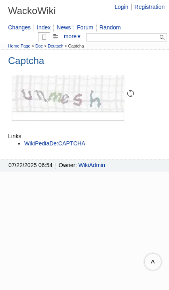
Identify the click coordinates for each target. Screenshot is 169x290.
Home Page (19, 46)
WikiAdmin (91, 165)
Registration (150, 7)
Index (44, 27)
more (73, 36)
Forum (85, 27)
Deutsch (55, 46)
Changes (19, 27)
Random (110, 27)
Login (121, 7)
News (64, 27)
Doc (39, 46)
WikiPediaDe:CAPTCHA (54, 143)
